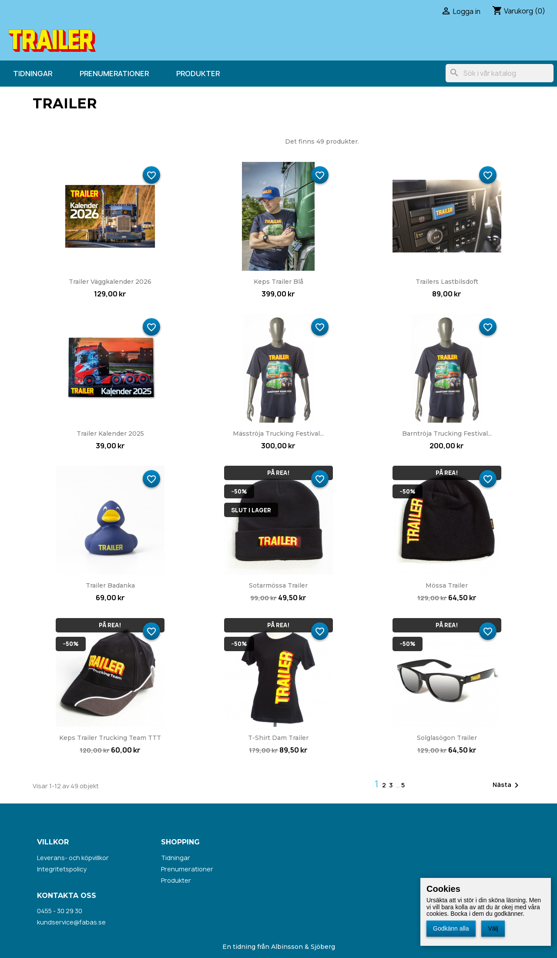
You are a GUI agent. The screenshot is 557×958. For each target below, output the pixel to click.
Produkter (198, 73)
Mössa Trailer (447, 585)
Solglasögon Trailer (447, 738)
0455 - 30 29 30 (59, 911)
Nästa (507, 785)
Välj (493, 928)
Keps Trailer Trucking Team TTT (110, 738)
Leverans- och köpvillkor (73, 858)
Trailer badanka (110, 585)
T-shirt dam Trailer (278, 738)
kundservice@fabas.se (71, 922)
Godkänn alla (451, 928)
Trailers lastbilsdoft (447, 282)
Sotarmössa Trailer (278, 585)
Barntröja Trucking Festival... (447, 433)
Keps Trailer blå (278, 282)
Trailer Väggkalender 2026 (110, 282)
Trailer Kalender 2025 (110, 433)
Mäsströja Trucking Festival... (278, 433)
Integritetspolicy (62, 869)
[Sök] (500, 73)
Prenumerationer (114, 73)
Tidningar (32, 73)
